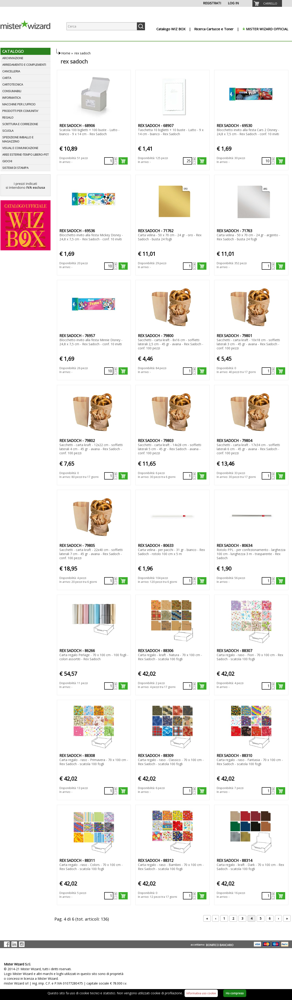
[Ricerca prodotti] (101, 26)
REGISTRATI (212, 3)
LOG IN (233, 3)
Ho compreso (235, 993)
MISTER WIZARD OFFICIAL (267, 29)
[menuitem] (267, 3)
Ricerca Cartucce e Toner (214, 29)
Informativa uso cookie (201, 993)
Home (65, 53)
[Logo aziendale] (28, 36)
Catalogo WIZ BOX (170, 29)
